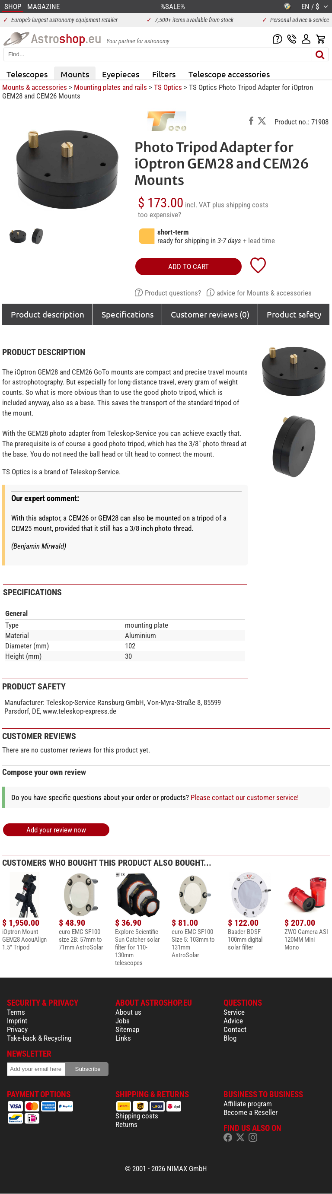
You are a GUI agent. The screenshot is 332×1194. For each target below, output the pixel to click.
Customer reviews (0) (210, 314)
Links (123, 1038)
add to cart (188, 266)
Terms (16, 1012)
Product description (47, 314)
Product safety (294, 314)
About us (128, 1012)
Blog (229, 1038)
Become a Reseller (250, 1112)
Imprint (17, 1020)
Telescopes (27, 74)
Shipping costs (136, 1115)
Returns (126, 1124)
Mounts (75, 74)
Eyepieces (120, 74)
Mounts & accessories (34, 87)
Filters (164, 74)
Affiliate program (247, 1103)
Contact (234, 1029)
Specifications (127, 314)
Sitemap (127, 1029)
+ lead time (259, 240)
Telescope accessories (229, 74)
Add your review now (56, 830)
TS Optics (168, 87)
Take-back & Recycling (39, 1038)
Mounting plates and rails (110, 87)
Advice (233, 1020)
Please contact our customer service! (245, 797)
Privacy (17, 1029)
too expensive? (159, 214)
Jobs (122, 1020)
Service (234, 1012)
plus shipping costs (240, 204)
